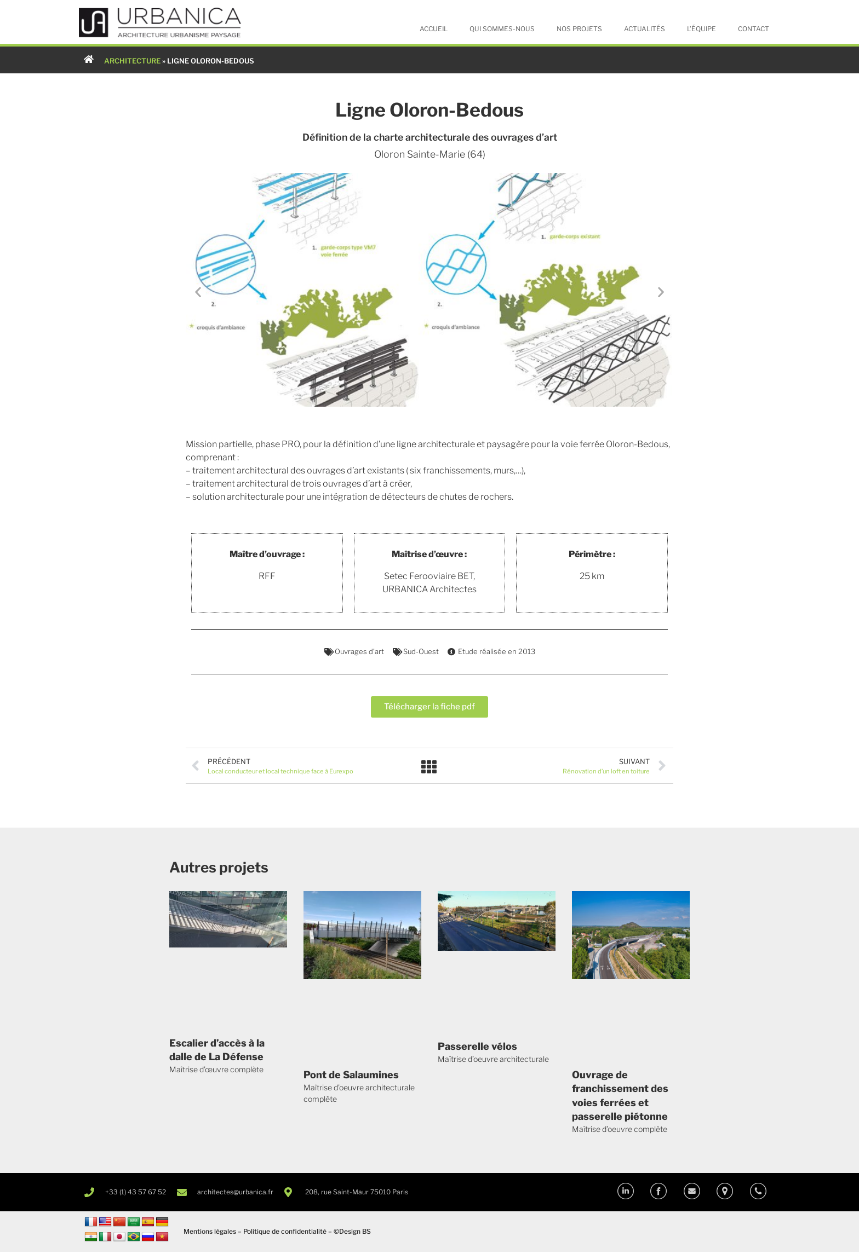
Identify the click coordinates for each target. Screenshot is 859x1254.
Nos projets (579, 29)
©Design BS (352, 1233)
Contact (753, 29)
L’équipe (701, 29)
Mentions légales (210, 1233)
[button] (198, 292)
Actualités (644, 29)
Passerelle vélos (477, 1048)
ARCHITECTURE (132, 60)
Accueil (434, 29)
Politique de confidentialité (285, 1233)
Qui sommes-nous (502, 29)
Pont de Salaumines (351, 1077)
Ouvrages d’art (359, 652)
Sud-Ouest (421, 652)
